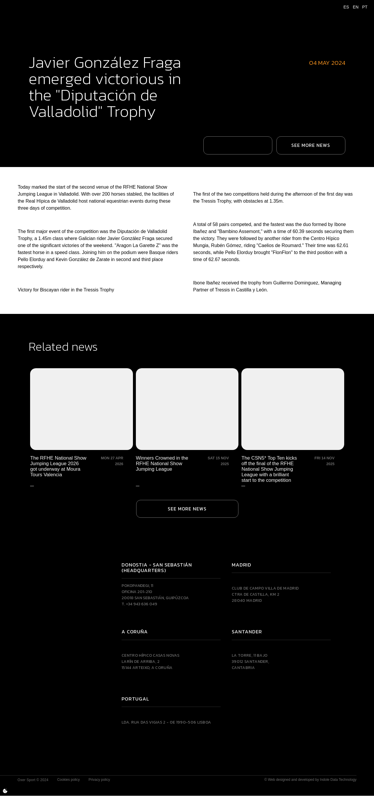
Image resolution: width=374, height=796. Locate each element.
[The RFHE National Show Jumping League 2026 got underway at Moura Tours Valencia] (82, 426)
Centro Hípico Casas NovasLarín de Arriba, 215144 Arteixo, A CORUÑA (150, 662)
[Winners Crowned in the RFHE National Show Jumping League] (187, 426)
